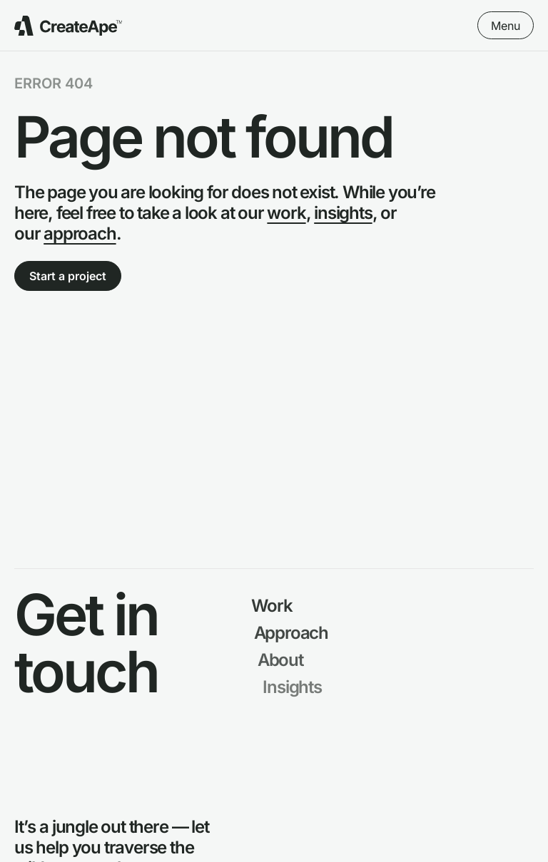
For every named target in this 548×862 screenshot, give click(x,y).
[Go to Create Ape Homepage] (68, 26)
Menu (505, 26)
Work (273, 605)
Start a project (67, 276)
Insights (296, 687)
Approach (292, 632)
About (283, 660)
